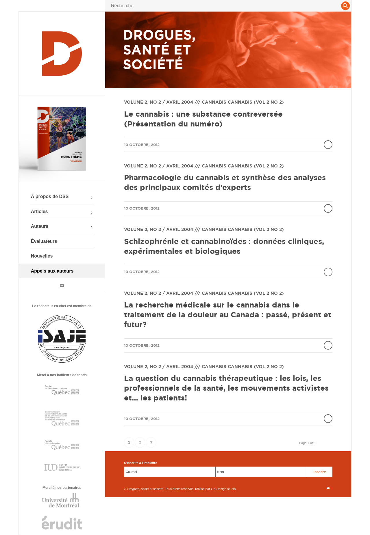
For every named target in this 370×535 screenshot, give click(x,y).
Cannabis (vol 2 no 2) (256, 102)
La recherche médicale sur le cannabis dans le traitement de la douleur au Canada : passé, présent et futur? (227, 315)
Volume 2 (135, 102)
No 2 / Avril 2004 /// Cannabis (188, 102)
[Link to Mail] (62, 285)
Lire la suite (328, 144)
